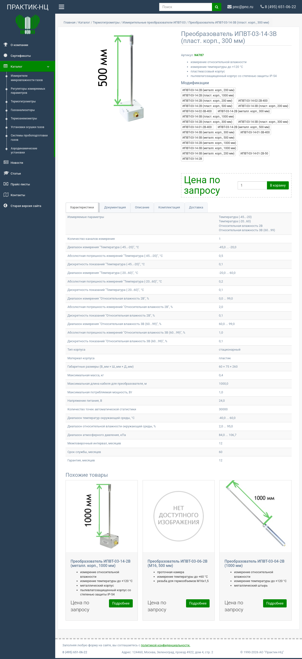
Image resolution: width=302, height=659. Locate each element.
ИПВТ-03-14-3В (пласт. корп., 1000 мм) (208, 116)
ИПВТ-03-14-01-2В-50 (254, 153)
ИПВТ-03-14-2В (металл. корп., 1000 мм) (209, 143)
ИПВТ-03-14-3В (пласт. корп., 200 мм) (263, 106)
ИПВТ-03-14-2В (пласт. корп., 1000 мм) (208, 95)
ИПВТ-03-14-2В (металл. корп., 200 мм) (208, 90)
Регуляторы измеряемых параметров (28, 91)
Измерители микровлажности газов (27, 78)
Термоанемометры (24, 118)
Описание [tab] (142, 207)
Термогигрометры (23, 101)
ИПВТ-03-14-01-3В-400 (255, 132)
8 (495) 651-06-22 (74, 652)
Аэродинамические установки (24, 150)
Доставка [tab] (196, 207)
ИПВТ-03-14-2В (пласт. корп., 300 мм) (207, 122)
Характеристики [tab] (82, 207)
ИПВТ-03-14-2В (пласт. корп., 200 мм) (207, 100)
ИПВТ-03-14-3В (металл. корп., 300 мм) (208, 132)
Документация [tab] (115, 207)
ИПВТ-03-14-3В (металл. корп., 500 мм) (208, 137)
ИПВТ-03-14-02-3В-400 (197, 111)
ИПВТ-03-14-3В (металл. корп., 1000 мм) (209, 148)
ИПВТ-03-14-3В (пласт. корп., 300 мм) (263, 122)
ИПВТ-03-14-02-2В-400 (253, 100)
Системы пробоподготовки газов (29, 137)
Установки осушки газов (27, 127)
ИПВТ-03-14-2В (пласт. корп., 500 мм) (207, 106)
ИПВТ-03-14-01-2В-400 (197, 127)
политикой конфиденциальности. (165, 645)
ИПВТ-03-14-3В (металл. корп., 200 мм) (208, 153)
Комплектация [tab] (169, 207)
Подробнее (120, 603)
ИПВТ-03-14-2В (192, 158)
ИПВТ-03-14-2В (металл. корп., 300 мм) (244, 111)
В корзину (278, 185)
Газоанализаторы (23, 110)
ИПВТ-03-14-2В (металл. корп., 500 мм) (244, 127)
